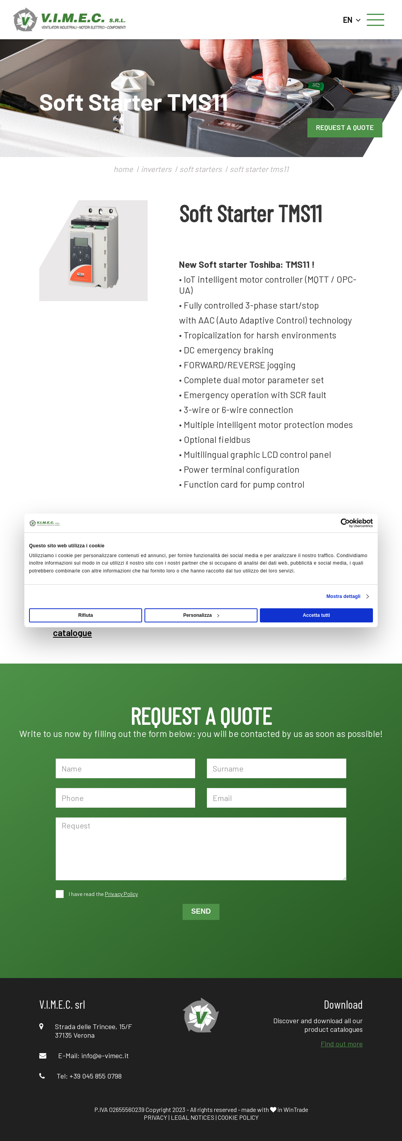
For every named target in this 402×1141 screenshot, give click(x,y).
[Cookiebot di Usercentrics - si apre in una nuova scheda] (338, 523)
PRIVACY (155, 1117)
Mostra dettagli (343, 596)
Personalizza (201, 615)
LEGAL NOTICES (192, 1117)
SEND (201, 911)
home (123, 169)
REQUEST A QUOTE (345, 127)
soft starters (200, 169)
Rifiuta (85, 615)
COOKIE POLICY (238, 1117)
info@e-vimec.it (105, 1055)
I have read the (103, 893)
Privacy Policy (121, 893)
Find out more (342, 1043)
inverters (156, 169)
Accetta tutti (316, 615)
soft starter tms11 (259, 169)
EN (352, 19)
